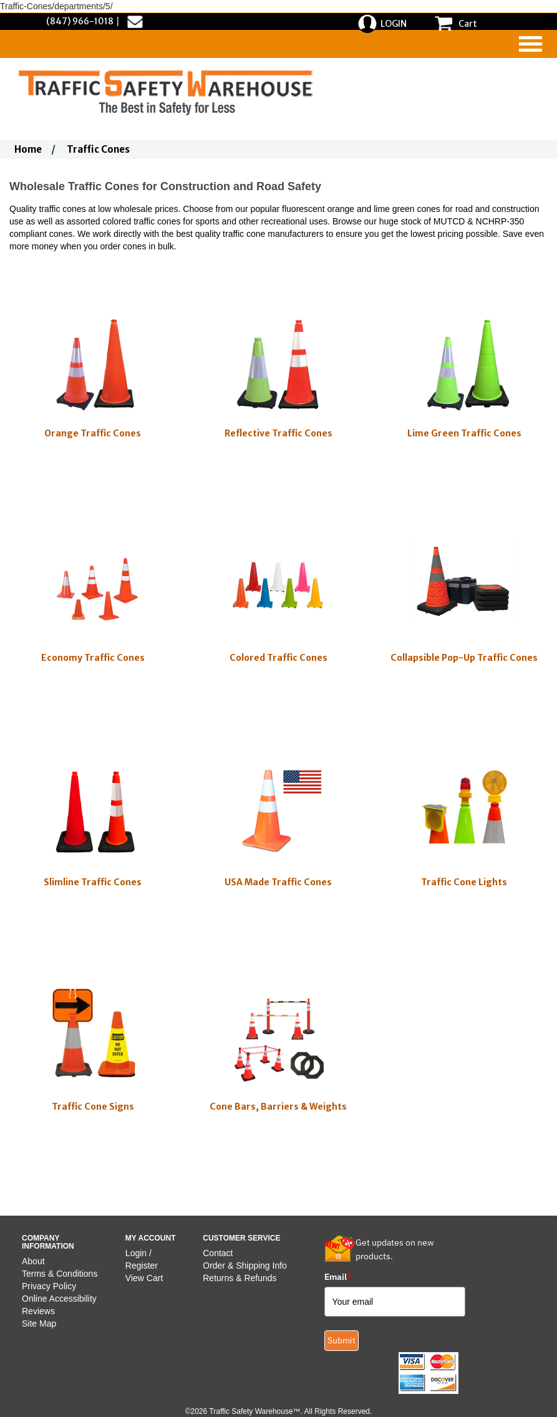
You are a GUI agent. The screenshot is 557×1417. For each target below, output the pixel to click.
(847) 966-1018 (80, 21)
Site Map (39, 1323)
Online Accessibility (59, 1299)
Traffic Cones (98, 149)
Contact (218, 1253)
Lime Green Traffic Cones (464, 433)
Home (28, 149)
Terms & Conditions (59, 1274)
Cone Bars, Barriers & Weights (278, 1106)
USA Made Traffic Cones (278, 882)
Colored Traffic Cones (278, 657)
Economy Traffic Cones (93, 657)
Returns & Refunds (239, 1278)
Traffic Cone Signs (93, 1106)
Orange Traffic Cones (92, 433)
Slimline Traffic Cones (93, 882)
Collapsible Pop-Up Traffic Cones (464, 657)
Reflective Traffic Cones (278, 433)
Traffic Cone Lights (464, 882)
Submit (341, 1340)
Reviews (38, 1311)
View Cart (144, 1278)
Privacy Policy (49, 1286)
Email (338, 1276)
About (33, 1261)
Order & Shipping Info (245, 1265)
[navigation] (530, 44)
